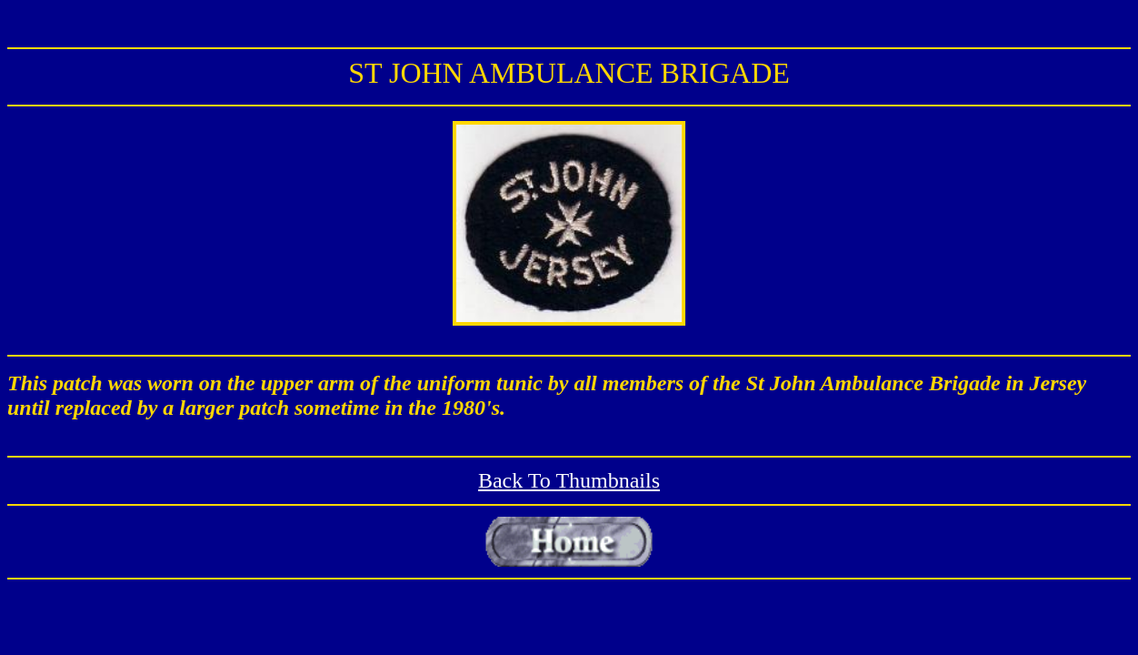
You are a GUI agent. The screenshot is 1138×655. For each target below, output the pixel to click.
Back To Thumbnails (569, 480)
